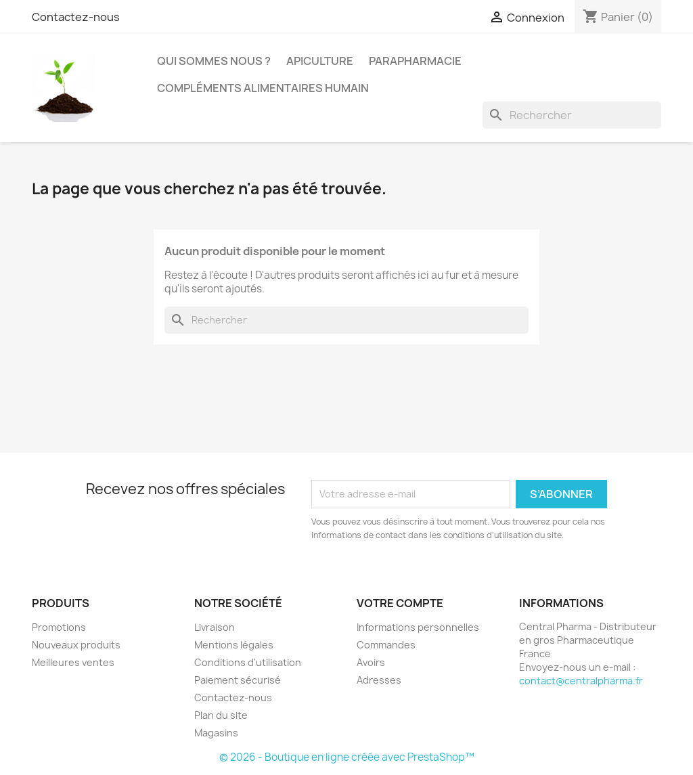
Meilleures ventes (73, 662)
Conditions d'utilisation (247, 662)
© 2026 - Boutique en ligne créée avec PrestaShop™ (346, 757)
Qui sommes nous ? (214, 60)
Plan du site (221, 715)
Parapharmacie (415, 60)
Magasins (216, 732)
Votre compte (400, 603)
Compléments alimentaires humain (263, 88)
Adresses (379, 679)
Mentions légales (233, 644)
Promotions (59, 627)
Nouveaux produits (76, 644)
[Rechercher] (572, 115)
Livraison (214, 627)
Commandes (386, 644)
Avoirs (371, 662)
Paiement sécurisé (237, 679)
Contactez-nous (76, 16)
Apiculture (319, 60)
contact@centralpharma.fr (581, 680)
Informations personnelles (418, 627)
